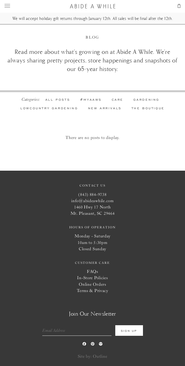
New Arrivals (105, 108)
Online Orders (92, 284)
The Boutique (148, 108)
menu (11, 6)
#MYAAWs (91, 99)
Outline (100, 356)
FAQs (92, 271)
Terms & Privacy (92, 290)
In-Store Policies (92, 277)
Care (117, 99)
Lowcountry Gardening (49, 108)
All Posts (57, 99)
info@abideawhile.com (92, 200)
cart (174, 6)
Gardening (146, 99)
